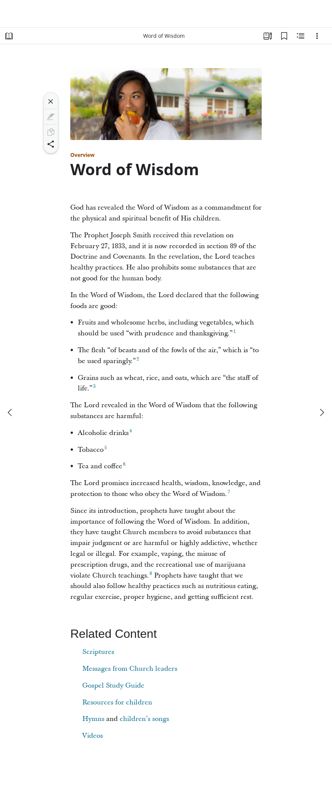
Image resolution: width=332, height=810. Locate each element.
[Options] (317, 36)
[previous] (10, 412)
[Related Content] (300, 36)
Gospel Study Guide (113, 685)
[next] (321, 412)
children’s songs (144, 719)
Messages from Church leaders (129, 668)
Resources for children (117, 702)
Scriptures (98, 652)
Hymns (93, 719)
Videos (92, 735)
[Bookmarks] (284, 36)
